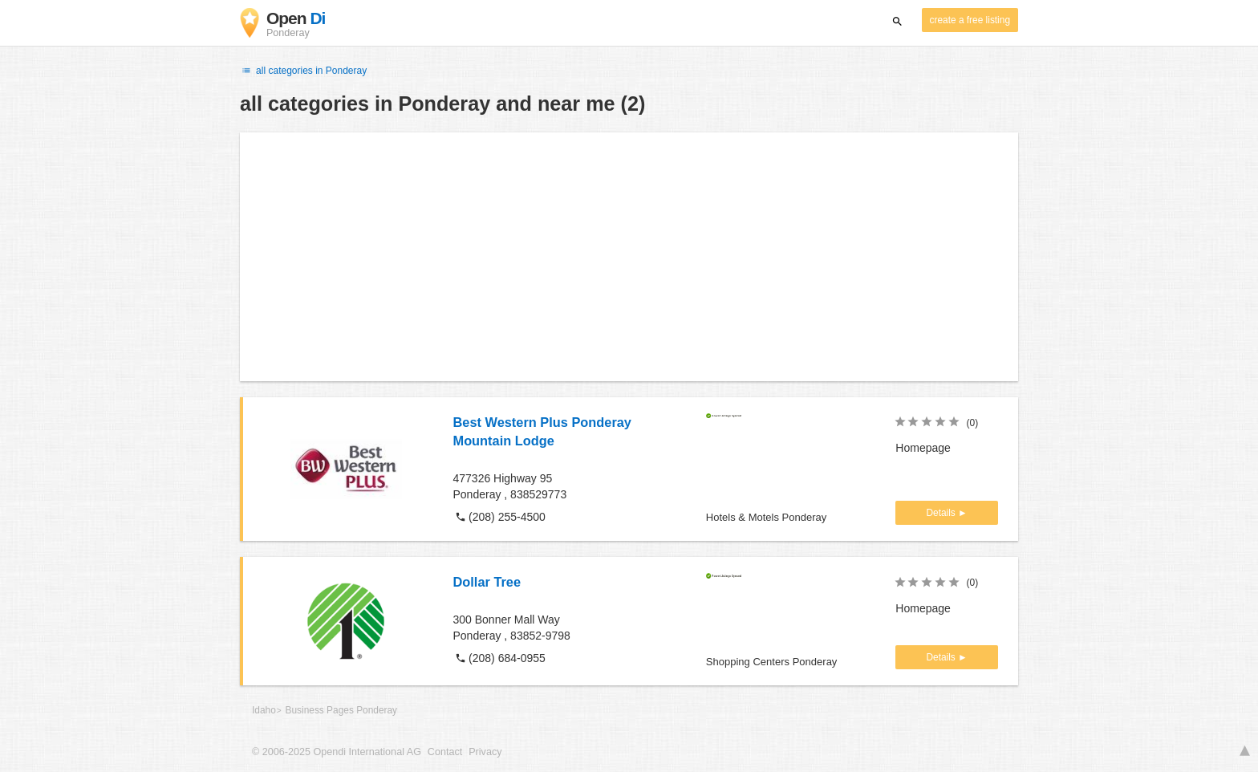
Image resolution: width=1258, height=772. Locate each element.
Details (942, 512)
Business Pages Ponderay (341, 710)
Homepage (923, 447)
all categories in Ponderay (303, 70)
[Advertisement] (629, 256)
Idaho (264, 710)
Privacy (485, 752)
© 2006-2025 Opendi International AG (336, 752)
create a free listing (970, 20)
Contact (445, 752)
